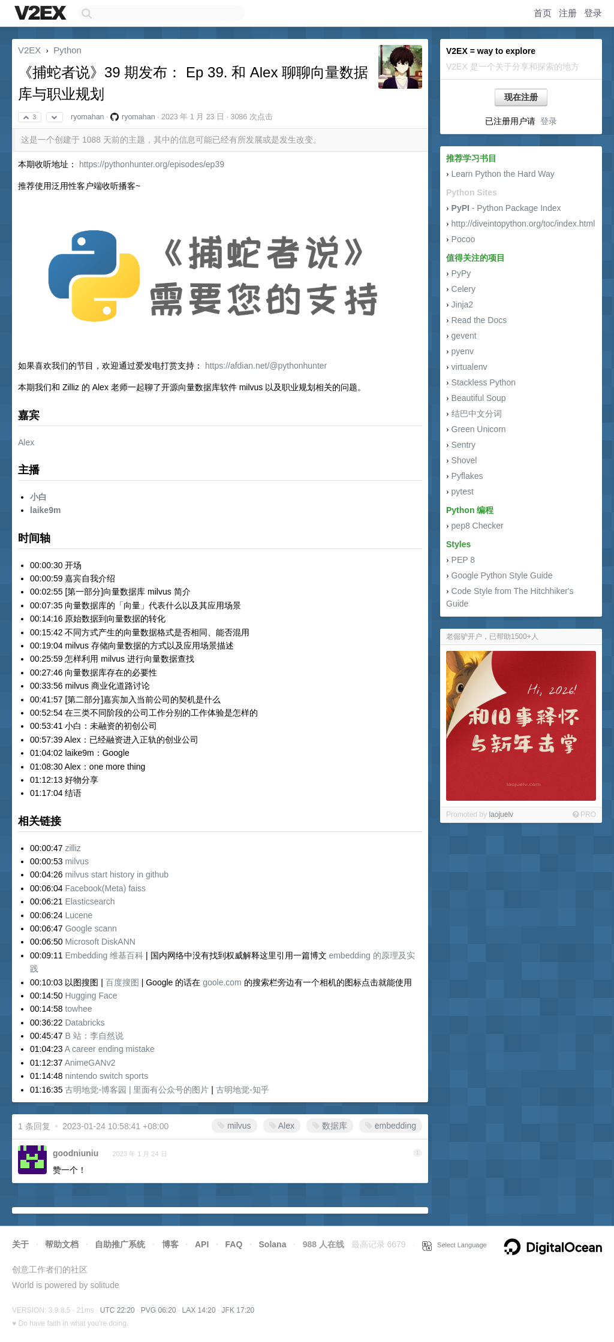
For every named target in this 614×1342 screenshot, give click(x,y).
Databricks (84, 1022)
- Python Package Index (506, 208)
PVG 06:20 (158, 1310)
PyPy (461, 273)
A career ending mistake (110, 1049)
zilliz (72, 848)
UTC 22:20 (117, 1310)
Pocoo (463, 239)
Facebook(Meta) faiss (105, 888)
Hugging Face (91, 995)
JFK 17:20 (238, 1310)
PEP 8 (463, 560)
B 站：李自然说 (94, 1036)
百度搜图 (122, 982)
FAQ (234, 1244)
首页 (543, 13)
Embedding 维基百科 (104, 955)
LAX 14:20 (199, 1310)
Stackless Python (484, 382)
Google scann (90, 928)
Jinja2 (463, 304)
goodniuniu (75, 1153)
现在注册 (521, 97)
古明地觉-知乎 (242, 1089)
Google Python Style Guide (502, 575)
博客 (170, 1244)
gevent (464, 335)
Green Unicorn (479, 429)
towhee (78, 1009)
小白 (38, 497)
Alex (26, 442)
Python (67, 50)
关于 (20, 1244)
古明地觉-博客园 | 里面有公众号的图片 (137, 1089)
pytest (463, 491)
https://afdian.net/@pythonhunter (266, 365)
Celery (463, 289)
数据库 (329, 1125)
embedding (390, 1125)
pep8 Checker (478, 525)
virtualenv (469, 367)
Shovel (464, 460)
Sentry (463, 445)
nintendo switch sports (106, 1076)
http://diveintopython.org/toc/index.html (523, 223)
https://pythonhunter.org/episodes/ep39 (151, 164)
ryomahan (87, 117)
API (202, 1244)
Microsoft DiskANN (100, 941)
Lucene (78, 915)
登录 (593, 13)
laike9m (45, 510)
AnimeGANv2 (90, 1062)
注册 (568, 13)
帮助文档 (62, 1244)
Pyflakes (467, 476)
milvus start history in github (116, 874)
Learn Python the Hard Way (503, 174)
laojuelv (501, 814)
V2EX (29, 50)
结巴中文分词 (477, 413)
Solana (273, 1244)
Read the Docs (479, 320)
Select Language (454, 1244)
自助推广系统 (120, 1244)
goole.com (222, 982)
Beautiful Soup (479, 398)
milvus (77, 861)
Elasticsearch (90, 901)
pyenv (463, 351)
